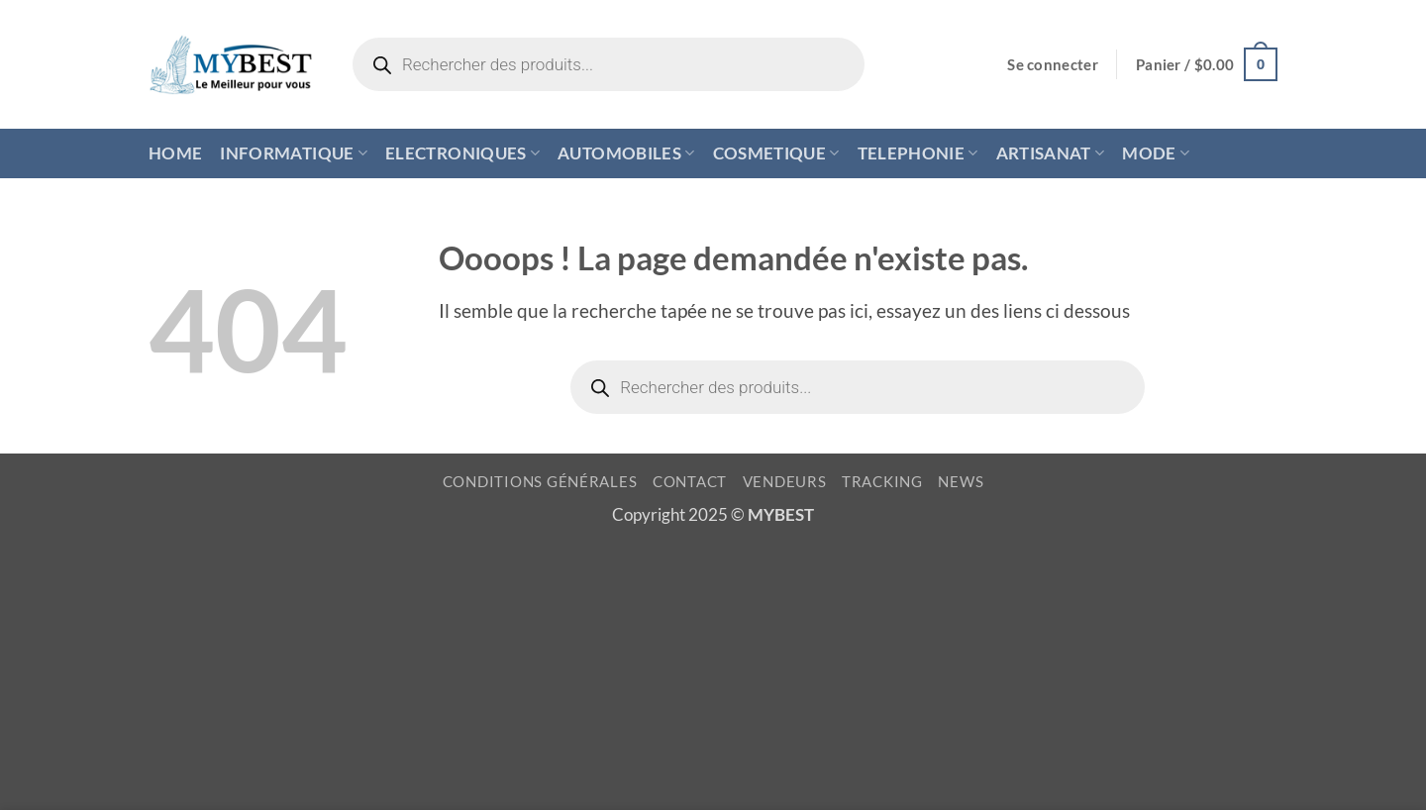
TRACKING (882, 481)
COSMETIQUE (776, 153)
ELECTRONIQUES (462, 153)
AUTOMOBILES (626, 153)
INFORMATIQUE (293, 153)
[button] (1052, 65)
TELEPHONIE (918, 153)
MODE (1155, 153)
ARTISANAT (1050, 153)
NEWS (960, 481)
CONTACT (690, 481)
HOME (175, 153)
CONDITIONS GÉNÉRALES (540, 481)
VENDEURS (785, 481)
